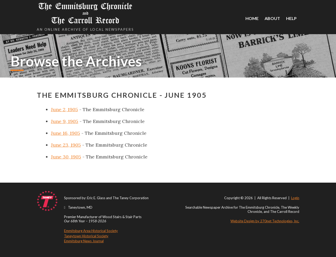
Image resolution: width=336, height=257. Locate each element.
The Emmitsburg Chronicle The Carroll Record (85, 13)
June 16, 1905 (65, 133)
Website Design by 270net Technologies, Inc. (264, 221)
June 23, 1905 (66, 145)
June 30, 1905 (66, 157)
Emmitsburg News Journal (84, 241)
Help (291, 18)
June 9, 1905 (64, 121)
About (272, 18)
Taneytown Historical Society (86, 236)
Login (295, 198)
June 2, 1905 (64, 109)
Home (252, 18)
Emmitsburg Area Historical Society (91, 231)
